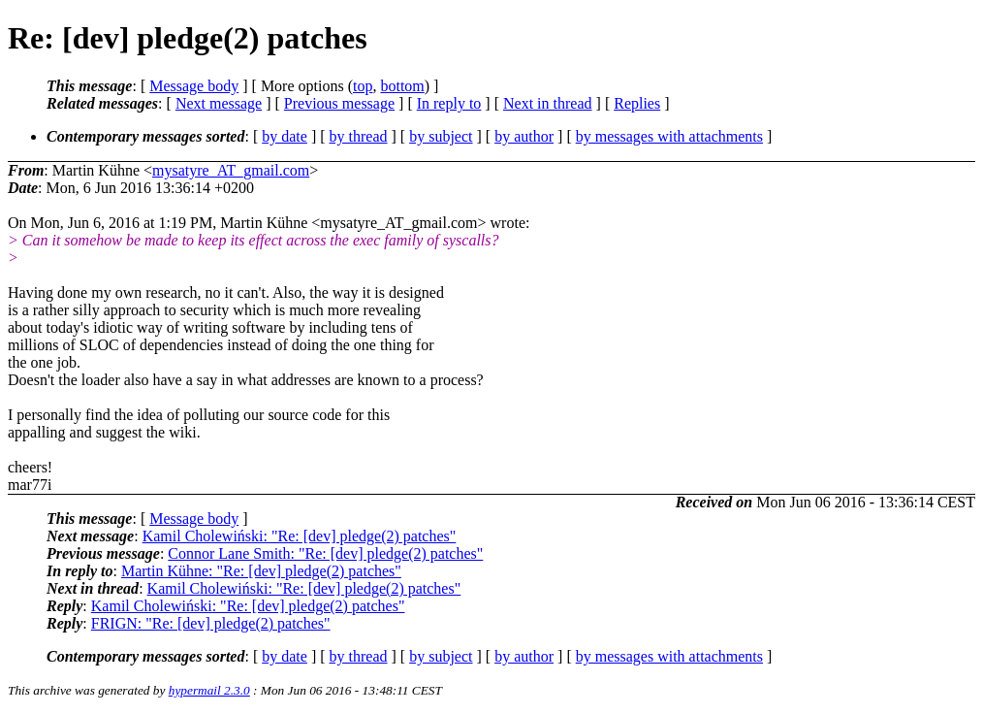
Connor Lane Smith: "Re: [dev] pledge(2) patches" (325, 553)
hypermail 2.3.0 (209, 690)
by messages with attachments (669, 136)
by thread (359, 136)
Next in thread (547, 103)
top (362, 86)
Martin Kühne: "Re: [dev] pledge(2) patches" (261, 571)
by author (524, 136)
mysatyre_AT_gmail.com (230, 170)
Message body (193, 86)
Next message (218, 103)
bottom (402, 86)
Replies (637, 103)
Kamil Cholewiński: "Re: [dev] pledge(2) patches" (300, 536)
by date (284, 136)
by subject (440, 136)
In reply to (449, 103)
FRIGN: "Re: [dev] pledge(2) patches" (211, 623)
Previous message (339, 103)
